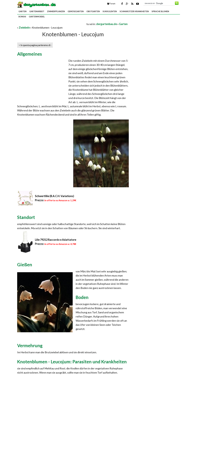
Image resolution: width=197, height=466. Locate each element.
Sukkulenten (110, 11)
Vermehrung (29, 345)
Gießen (24, 264)
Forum (111, 3)
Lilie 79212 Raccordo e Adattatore (55, 239)
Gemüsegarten (76, 11)
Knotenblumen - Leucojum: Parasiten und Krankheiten (72, 361)
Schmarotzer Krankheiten (134, 11)
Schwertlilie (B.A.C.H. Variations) (54, 196)
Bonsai (22, 16)
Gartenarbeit (36, 11)
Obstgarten (93, 11)
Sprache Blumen (160, 11)
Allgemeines (29, 54)
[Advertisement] (51, 24)
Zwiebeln (24, 27)
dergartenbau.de (106, 24)
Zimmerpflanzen (56, 11)
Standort (26, 217)
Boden (82, 297)
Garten (22, 11)
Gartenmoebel (37, 16)
